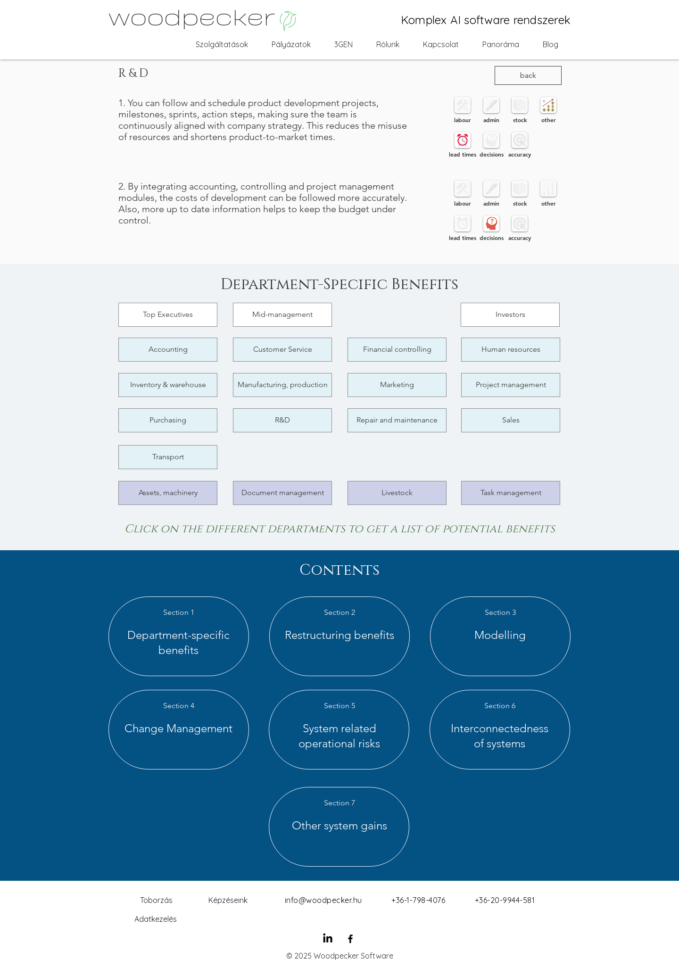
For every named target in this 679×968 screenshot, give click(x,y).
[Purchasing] (167, 420)
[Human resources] (510, 350)
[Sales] (510, 420)
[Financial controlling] (397, 350)
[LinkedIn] (327, 938)
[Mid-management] (282, 315)
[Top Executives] (167, 315)
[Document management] (282, 493)
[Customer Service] (282, 350)
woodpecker (191, 15)
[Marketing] (397, 385)
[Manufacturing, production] (282, 385)
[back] (528, 75)
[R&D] (282, 420)
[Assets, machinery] (167, 493)
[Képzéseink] (227, 900)
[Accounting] (167, 350)
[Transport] (167, 457)
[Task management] (510, 493)
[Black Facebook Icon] (350, 938)
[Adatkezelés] (155, 919)
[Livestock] (397, 493)
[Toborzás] (156, 900)
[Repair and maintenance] (397, 420)
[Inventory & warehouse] (167, 385)
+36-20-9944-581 (505, 900)
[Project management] (510, 385)
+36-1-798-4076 (418, 900)
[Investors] (510, 315)
